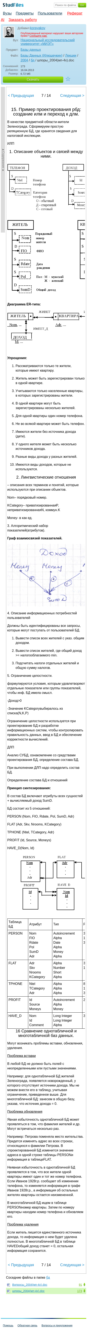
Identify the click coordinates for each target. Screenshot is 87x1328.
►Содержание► (3, 160)
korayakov (37, 28)
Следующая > (72, 95)
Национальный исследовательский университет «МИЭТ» (48, 42)
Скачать (33, 79)
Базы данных (31, 49)
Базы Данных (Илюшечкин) (41, 55)
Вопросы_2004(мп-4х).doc (29, 1284)
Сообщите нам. (38, 36)
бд (32, 60)
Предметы (25, 13)
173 (79, 1291)
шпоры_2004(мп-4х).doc (28, 1291)
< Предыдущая (21, 95)
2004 (24, 60)
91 (80, 1284)
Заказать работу (23, 20)
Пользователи (50, 13)
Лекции (70, 55)
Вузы (7, 13)
